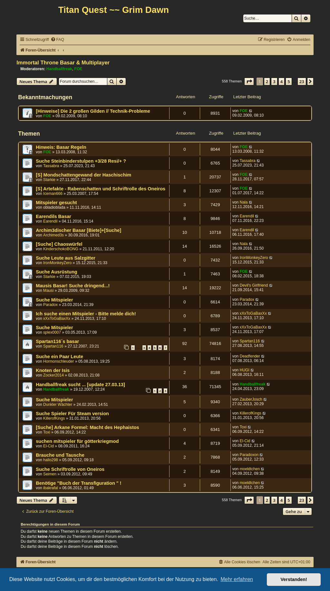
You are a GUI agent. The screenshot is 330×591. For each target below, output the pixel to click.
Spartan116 (53, 346)
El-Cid (48, 446)
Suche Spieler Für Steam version (72, 413)
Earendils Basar (53, 216)
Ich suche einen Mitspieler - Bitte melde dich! (86, 313)
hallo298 (50, 460)
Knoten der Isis (53, 370)
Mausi (48, 290)
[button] (249, 81)
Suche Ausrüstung (56, 271)
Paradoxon (249, 455)
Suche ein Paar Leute (59, 356)
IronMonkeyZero (57, 263)
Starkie (49, 179)
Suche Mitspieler (54, 299)
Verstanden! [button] (294, 579)
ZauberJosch (251, 399)
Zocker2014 (53, 375)
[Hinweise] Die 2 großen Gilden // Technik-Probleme (93, 111)
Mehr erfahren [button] (236, 579)
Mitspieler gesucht (56, 202)
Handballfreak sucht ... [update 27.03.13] (80, 384)
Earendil (50, 221)
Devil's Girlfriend (254, 285)
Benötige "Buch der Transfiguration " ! (78, 483)
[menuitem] (57, 39)
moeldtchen (250, 469)
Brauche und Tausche (60, 455)
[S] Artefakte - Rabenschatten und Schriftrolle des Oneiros (100, 188)
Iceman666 (53, 193)
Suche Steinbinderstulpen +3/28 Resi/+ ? (81, 161)
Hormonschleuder (58, 361)
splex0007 (52, 332)
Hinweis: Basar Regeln (61, 147)
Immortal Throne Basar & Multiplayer (63, 62)
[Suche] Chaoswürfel (59, 244)
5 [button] (288, 81)
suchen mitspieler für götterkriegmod (77, 441)
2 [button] (267, 81)
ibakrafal (50, 488)
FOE (78, 69)
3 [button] (274, 81)
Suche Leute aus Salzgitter (65, 258)
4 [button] (281, 81)
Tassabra (51, 166)
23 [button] (301, 81)
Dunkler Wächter (57, 404)
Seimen (49, 474)
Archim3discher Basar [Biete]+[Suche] (78, 230)
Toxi (46, 432)
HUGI (244, 370)
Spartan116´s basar (57, 341)
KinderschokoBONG (60, 249)
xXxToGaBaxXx (56, 318)
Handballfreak (59, 69)
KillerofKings (54, 418)
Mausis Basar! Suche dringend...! (73, 285)
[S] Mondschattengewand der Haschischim (83, 174)
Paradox (50, 304)
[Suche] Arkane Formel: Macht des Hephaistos (87, 427)
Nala (244, 202)
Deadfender (250, 356)
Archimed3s (53, 235)
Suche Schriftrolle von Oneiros (70, 469)
